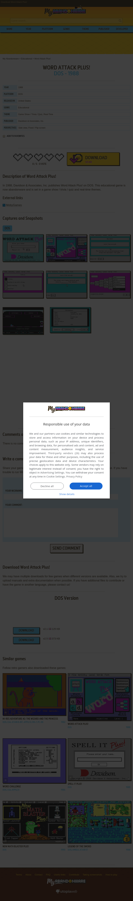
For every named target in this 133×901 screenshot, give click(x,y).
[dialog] (66, 450)
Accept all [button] (86, 486)
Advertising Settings (52, 472)
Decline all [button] (47, 486)
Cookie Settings (55, 476)
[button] (66, 494)
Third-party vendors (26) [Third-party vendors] (63, 453)
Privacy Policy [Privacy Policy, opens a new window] (74, 476)
